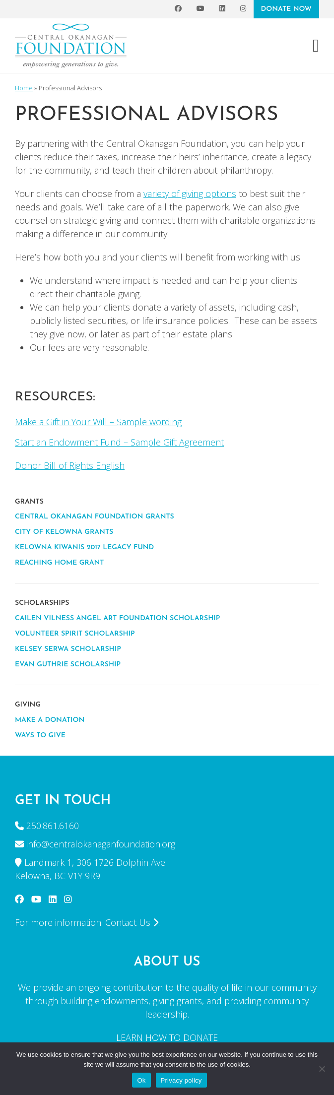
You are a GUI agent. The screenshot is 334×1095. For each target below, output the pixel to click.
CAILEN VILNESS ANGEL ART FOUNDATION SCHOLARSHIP (117, 618)
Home (24, 87)
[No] (322, 1069)
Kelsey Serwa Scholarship (68, 649)
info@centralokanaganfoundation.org (100, 844)
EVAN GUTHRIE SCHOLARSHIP (68, 664)
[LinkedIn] (222, 9)
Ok (141, 1080)
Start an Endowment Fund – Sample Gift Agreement (119, 442)
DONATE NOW (286, 9)
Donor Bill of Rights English (70, 465)
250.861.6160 (52, 826)
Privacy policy (181, 1080)
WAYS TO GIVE (40, 735)
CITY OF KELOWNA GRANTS (64, 532)
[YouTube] (200, 9)
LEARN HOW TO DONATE (167, 1037)
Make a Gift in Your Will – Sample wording (98, 422)
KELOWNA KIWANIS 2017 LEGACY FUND (84, 547)
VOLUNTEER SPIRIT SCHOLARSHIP (75, 634)
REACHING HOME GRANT (59, 563)
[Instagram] (243, 9)
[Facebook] (178, 9)
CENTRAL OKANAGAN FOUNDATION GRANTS (94, 516)
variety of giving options (189, 193)
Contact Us (131, 922)
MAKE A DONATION (49, 720)
